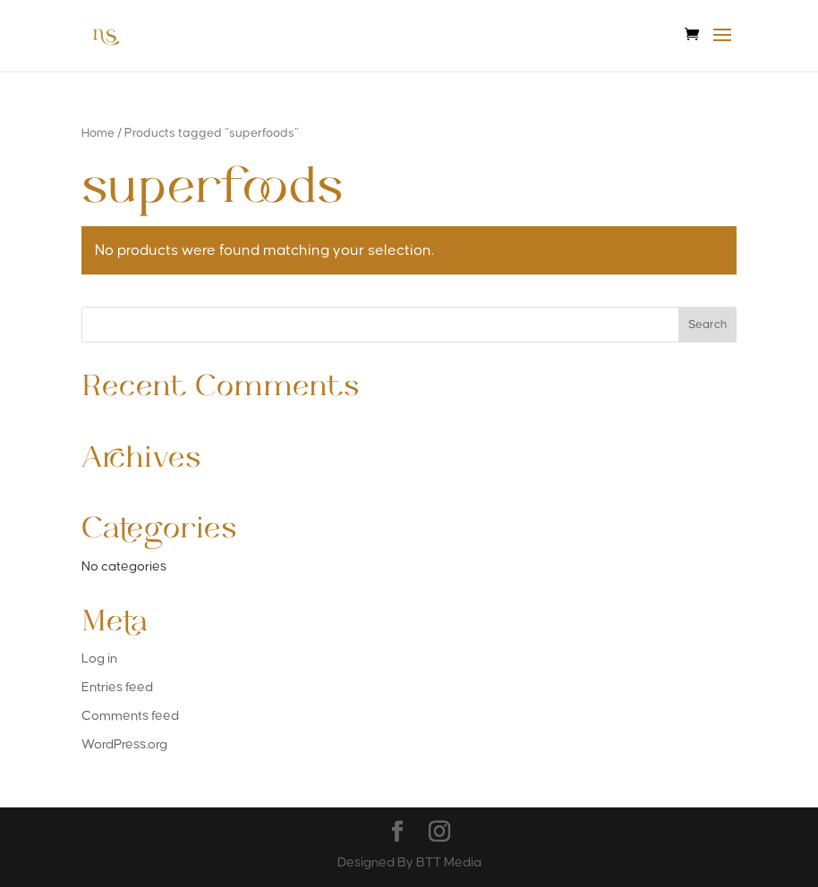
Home (98, 133)
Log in (99, 658)
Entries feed (117, 687)
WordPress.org (124, 744)
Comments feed (130, 715)
